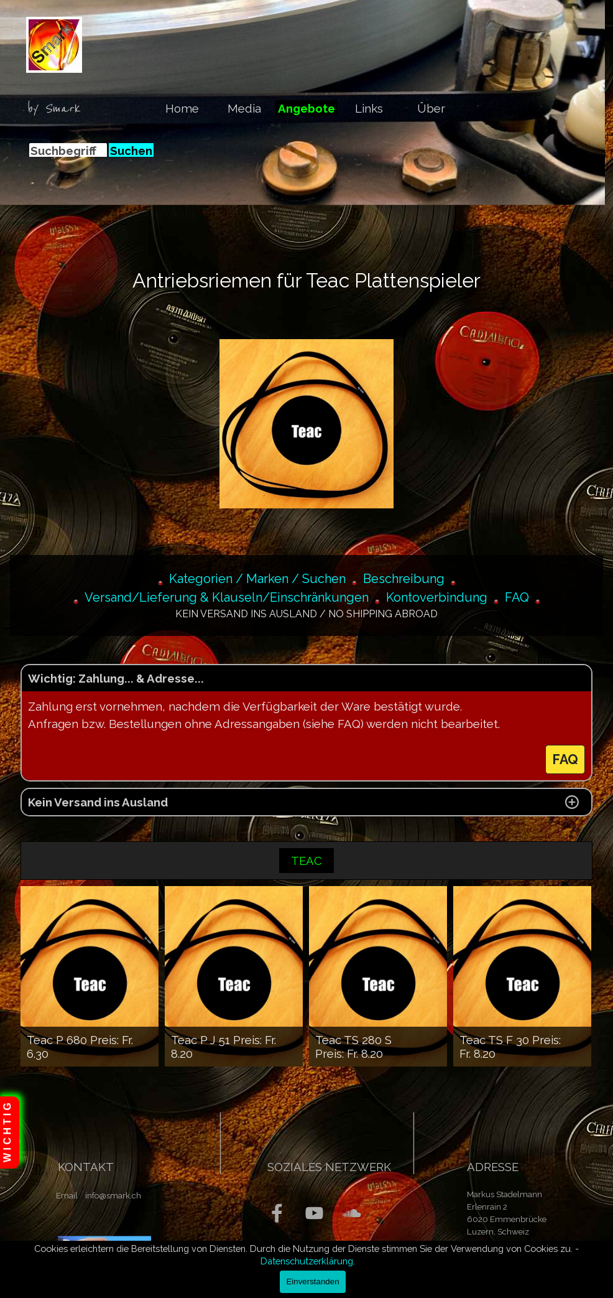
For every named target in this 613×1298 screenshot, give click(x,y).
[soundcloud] (351, 1213)
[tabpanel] (58, 108)
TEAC (306, 860)
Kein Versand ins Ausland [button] (98, 802)
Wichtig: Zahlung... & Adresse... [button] (116, 678)
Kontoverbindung (436, 597)
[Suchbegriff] (68, 150)
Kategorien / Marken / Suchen (257, 578)
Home (182, 108)
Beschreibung (404, 578)
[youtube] (314, 1213)
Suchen (131, 150)
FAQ (517, 597)
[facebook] (277, 1213)
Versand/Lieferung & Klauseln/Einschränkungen (227, 597)
